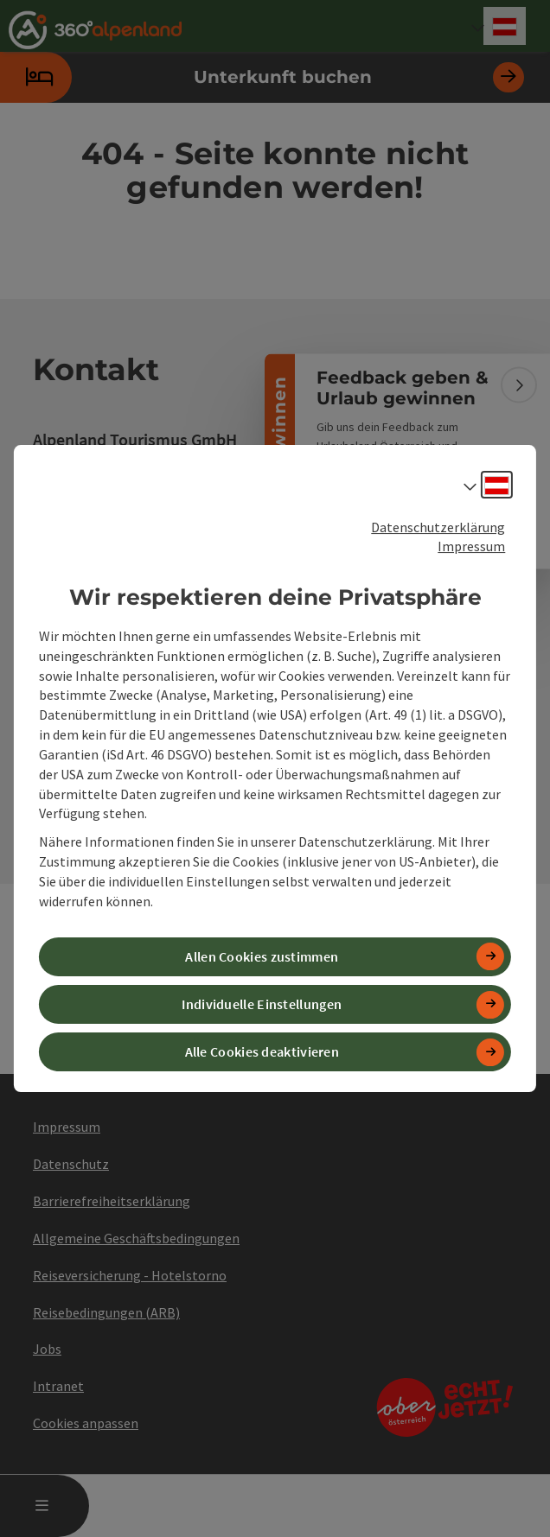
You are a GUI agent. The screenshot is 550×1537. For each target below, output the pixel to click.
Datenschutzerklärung (438, 527)
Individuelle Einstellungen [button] (262, 1004)
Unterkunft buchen (262, 77)
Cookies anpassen (85, 1423)
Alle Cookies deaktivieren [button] (262, 1051)
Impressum (471, 546)
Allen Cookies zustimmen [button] (261, 956)
